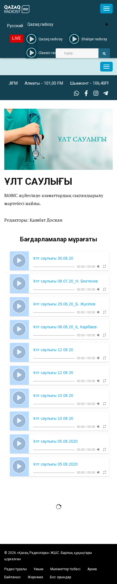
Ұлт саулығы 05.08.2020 (55, 441)
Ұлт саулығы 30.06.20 (53, 258)
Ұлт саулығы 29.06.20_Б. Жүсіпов (64, 304)
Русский (15, 25)
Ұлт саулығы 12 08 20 (53, 349)
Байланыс (12, 577)
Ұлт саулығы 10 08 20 (53, 395)
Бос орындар (60, 577)
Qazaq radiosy (40, 24)
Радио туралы (15, 569)
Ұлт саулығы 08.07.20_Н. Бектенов (65, 281)
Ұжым (38, 569)
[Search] (77, 53)
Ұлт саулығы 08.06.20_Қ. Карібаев (65, 327)
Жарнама (35, 577)
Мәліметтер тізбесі (65, 569)
